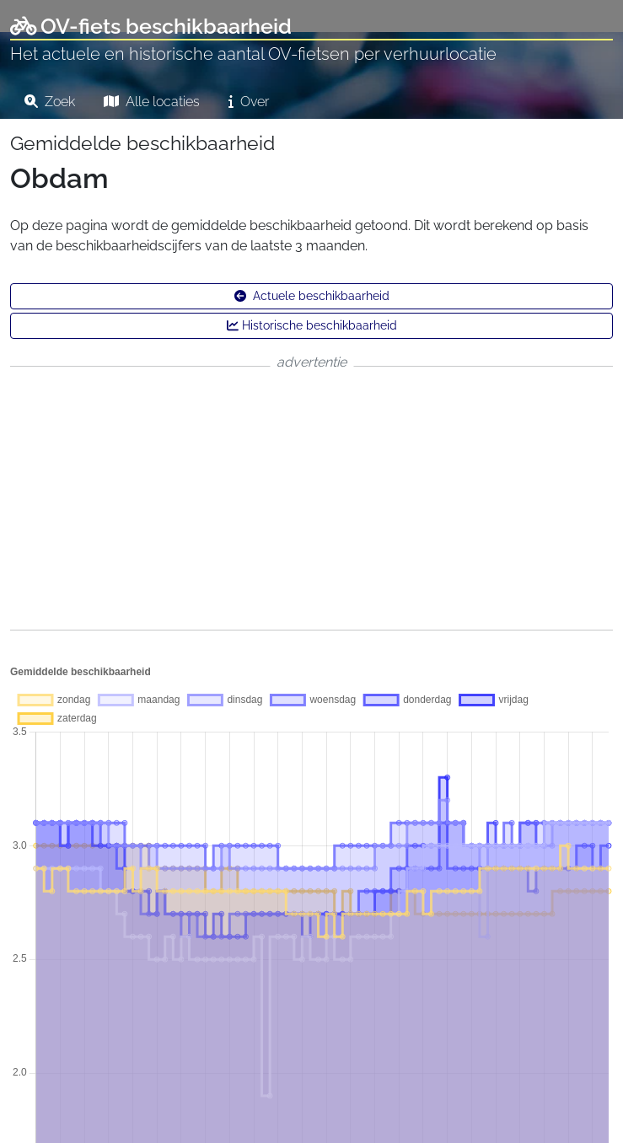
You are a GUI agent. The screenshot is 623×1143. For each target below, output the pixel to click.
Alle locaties (152, 102)
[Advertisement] (311, 498)
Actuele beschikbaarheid (311, 296)
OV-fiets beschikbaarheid (151, 26)
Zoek (49, 102)
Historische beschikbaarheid (312, 325)
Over (248, 102)
